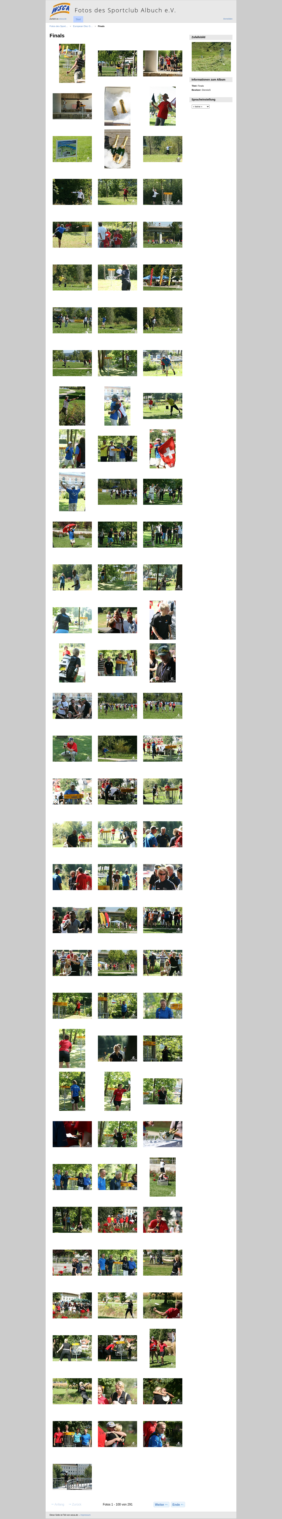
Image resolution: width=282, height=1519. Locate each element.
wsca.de (63, 19)
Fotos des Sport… (59, 26)
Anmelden (227, 19)
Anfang (57, 1504)
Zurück (74, 1504)
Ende (178, 1504)
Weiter (161, 1504)
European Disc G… (83, 26)
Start (78, 19)
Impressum (85, 1515)
